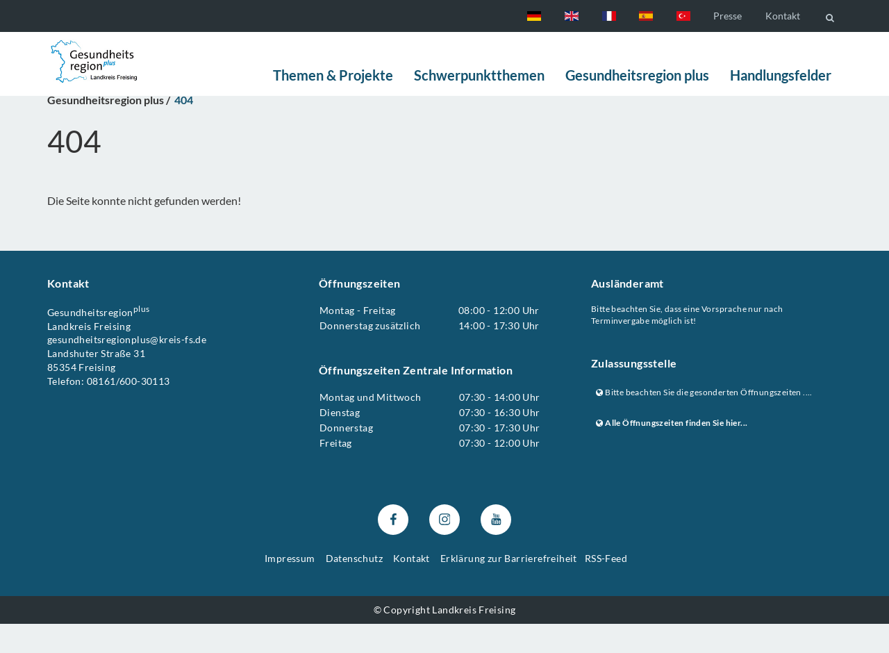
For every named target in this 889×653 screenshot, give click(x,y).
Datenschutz (354, 587)
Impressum (290, 587)
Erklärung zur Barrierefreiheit (508, 587)
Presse (727, 16)
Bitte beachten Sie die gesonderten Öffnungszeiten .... (704, 421)
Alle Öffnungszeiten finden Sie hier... (671, 452)
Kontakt (782, 16)
